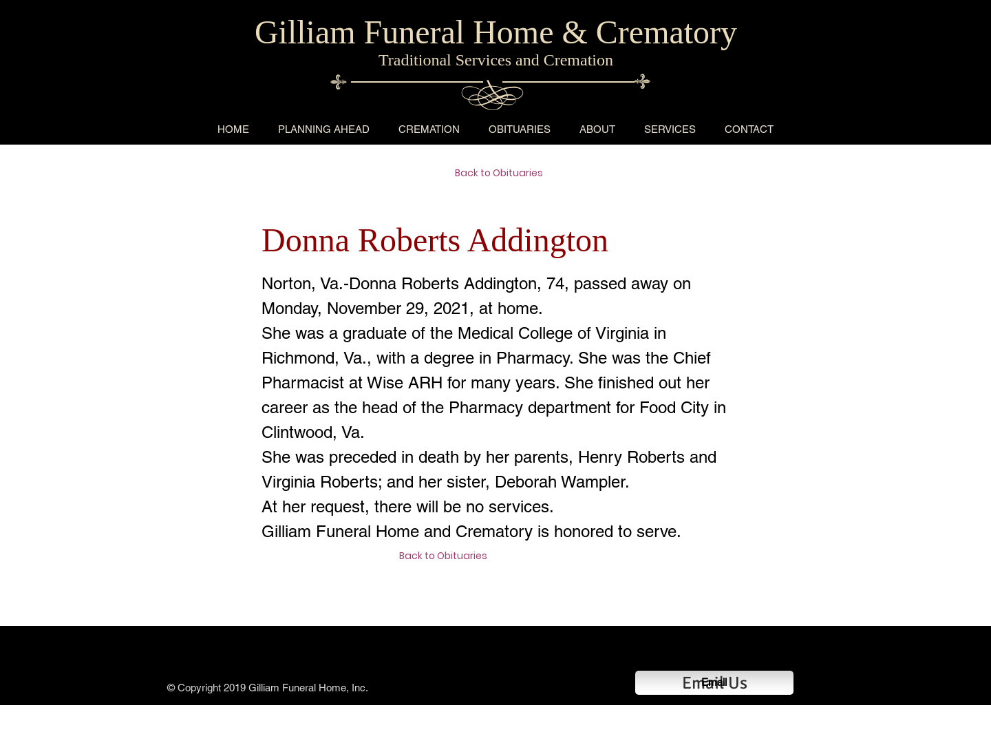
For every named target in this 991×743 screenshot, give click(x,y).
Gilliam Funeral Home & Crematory (496, 32)
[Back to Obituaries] (504, 173)
